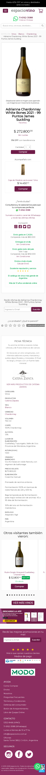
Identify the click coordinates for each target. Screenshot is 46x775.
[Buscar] (42, 25)
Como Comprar (11, 686)
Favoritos (23, 123)
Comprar (23, 152)
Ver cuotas (23, 135)
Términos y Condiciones (14, 701)
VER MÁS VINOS (23, 602)
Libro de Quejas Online (14, 712)
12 (33, 595)
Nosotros (8, 693)
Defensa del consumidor (15, 705)
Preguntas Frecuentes (14, 697)
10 (29, 595)
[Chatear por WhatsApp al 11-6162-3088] (23, 18)
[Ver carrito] (41, 10)
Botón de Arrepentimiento (16, 708)
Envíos (7, 689)
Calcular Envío (23, 264)
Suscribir (36, 309)
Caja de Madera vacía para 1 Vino (23, 180)
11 (31, 595)
